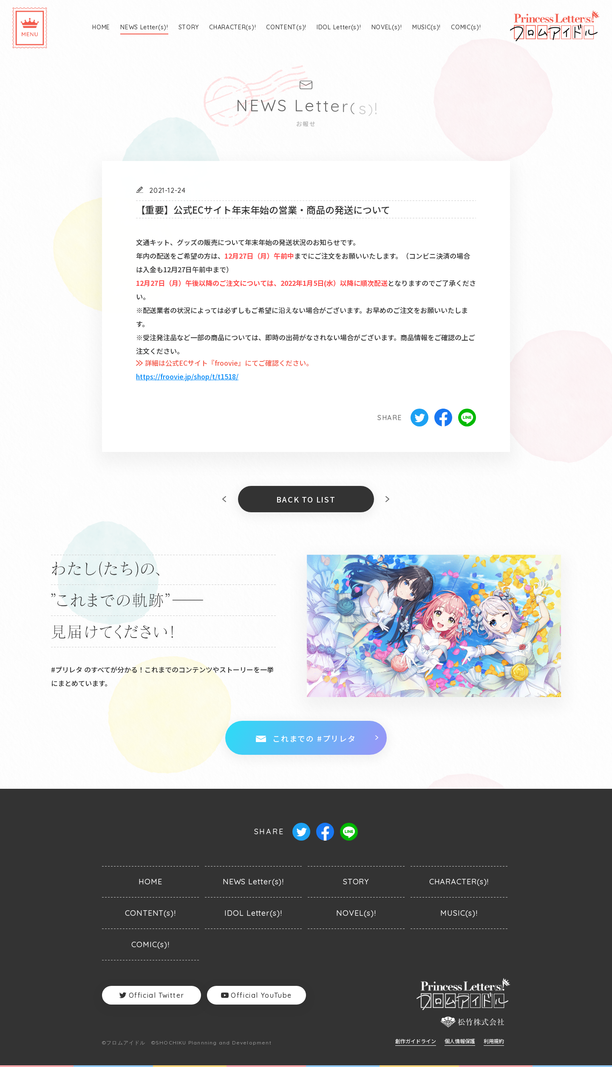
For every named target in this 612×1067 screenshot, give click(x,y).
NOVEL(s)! (386, 27)
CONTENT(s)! (286, 27)
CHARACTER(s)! (232, 27)
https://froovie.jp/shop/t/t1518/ (187, 376)
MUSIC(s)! (426, 27)
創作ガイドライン (415, 1041)
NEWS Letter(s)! (144, 27)
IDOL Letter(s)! (339, 27)
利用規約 (494, 1041)
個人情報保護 (460, 1041)
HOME (101, 27)
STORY (188, 27)
